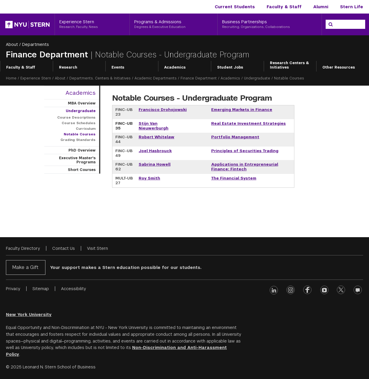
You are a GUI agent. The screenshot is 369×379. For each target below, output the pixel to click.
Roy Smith (149, 178)
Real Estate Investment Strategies (248, 123)
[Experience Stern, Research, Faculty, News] (92, 24)
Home (11, 78)
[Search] (331, 24)
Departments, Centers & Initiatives (100, 78)
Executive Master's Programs (77, 160)
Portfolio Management (235, 136)
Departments (35, 44)
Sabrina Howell (154, 164)
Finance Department (48, 54)
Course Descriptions (76, 117)
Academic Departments (156, 78)
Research (68, 67)
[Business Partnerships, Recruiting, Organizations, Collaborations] (270, 24)
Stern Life (351, 6)
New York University (29, 314)
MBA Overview (82, 103)
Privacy (13, 288)
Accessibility (73, 288)
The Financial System (233, 178)
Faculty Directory (23, 248)
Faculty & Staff (284, 6)
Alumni (320, 6)
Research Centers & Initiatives (289, 65)
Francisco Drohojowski (163, 109)
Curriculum (86, 129)
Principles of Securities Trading (244, 150)
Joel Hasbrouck (155, 150)
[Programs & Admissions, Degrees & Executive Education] (173, 24)
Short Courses (82, 169)
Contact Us (63, 248)
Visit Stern (97, 248)
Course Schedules (79, 123)
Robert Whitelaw (156, 136)
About (12, 44)
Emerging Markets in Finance (241, 109)
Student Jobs (230, 67)
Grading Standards (78, 140)
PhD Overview (82, 150)
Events (117, 67)
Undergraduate (257, 78)
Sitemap (40, 288)
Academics (175, 67)
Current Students (235, 6)
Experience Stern (35, 78)
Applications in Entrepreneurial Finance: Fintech (244, 167)
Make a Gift (25, 267)
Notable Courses (80, 134)
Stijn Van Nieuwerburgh (153, 126)
